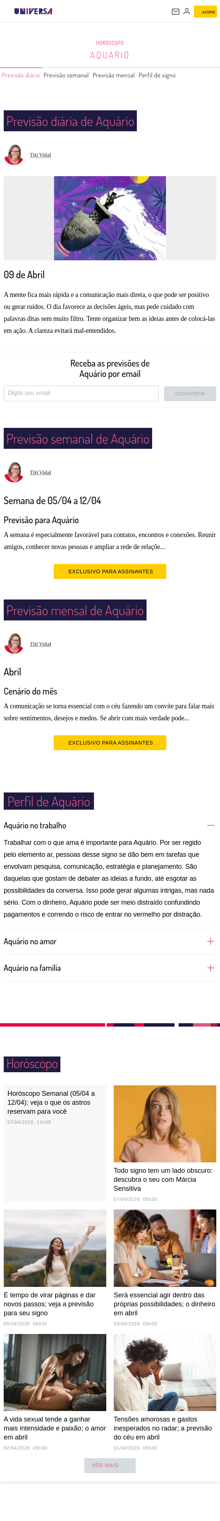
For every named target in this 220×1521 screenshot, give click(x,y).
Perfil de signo (184, 75)
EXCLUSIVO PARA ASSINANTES (110, 571)
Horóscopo (110, 43)
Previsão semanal (78, 75)
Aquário (110, 54)
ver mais (110, 1465)
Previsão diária (24, 75)
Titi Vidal (40, 155)
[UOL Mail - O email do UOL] (175, 11)
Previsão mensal (134, 75)
